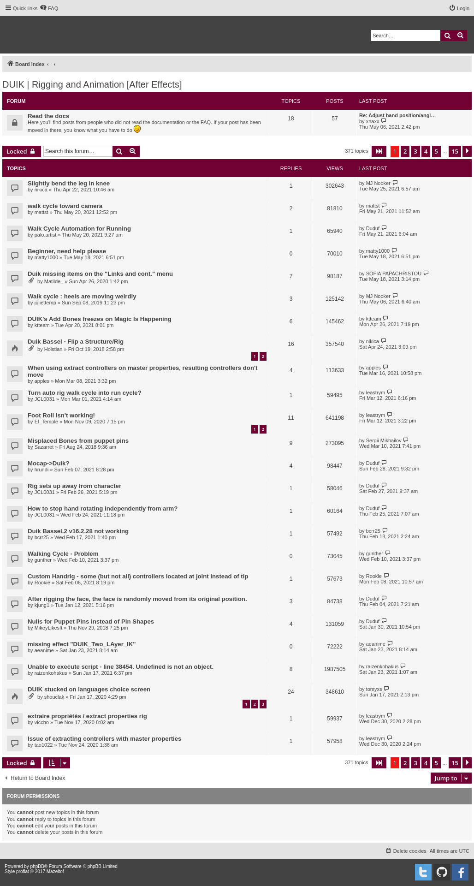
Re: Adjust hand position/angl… (397, 115)
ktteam (42, 325)
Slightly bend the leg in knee (69, 183)
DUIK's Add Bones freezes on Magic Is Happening (100, 318)
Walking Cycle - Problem (63, 553)
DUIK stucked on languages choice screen (89, 689)
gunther (43, 560)
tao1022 (44, 745)
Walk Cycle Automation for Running (79, 228)
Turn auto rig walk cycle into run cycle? (85, 392)
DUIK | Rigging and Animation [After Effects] (92, 84)
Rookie (42, 582)
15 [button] (454, 151)
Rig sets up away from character (74, 485)
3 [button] (415, 151)
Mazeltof (55, 871)
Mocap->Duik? (49, 463)
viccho (42, 722)
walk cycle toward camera (65, 205)
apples (42, 381)
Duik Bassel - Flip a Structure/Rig (76, 341)
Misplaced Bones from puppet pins (78, 440)
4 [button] (425, 151)
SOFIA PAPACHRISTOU (393, 273)
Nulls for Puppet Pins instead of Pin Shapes (91, 621)
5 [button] (436, 151)
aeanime (44, 650)
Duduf (372, 228)
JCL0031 (45, 399)
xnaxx (372, 121)
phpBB (37, 866)
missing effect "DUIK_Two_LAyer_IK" (82, 644)
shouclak (54, 697)
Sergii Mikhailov (384, 440)
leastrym (375, 392)
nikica (41, 189)
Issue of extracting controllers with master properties (104, 738)
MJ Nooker (378, 183)
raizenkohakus (51, 673)
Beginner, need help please (67, 251)
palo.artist (46, 235)
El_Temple (46, 421)
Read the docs (48, 116)
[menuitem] (49, 8)
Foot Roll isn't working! (61, 415)
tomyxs (374, 689)
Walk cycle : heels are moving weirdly (82, 296)
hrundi (42, 469)
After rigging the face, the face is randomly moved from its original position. (137, 598)
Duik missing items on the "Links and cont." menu (100, 273)
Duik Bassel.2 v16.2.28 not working (78, 531)
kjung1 (42, 605)
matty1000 (46, 257)
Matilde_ (54, 281)
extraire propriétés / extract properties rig (87, 716)
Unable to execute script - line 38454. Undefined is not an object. (120, 666)
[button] (379, 151)
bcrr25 (42, 537)
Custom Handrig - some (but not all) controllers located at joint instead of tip (138, 576)
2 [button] (405, 151)
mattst (41, 212)
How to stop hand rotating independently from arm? (103, 508)
